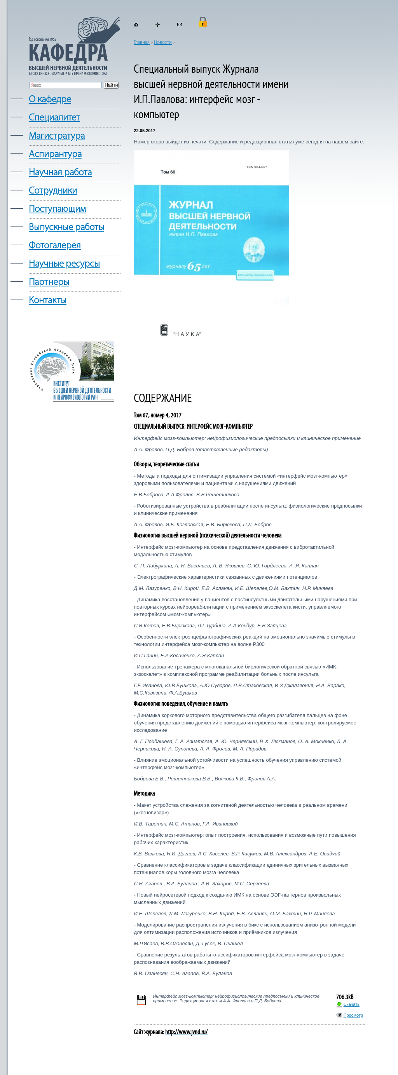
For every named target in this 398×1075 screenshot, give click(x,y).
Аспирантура (55, 154)
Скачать (352, 1004)
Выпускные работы (66, 227)
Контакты (47, 300)
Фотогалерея (55, 246)
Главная (142, 42)
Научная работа (60, 173)
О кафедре (50, 100)
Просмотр (353, 1015)
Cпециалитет (54, 118)
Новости (163, 42)
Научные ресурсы (64, 264)
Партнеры (49, 282)
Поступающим (57, 209)
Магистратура (57, 136)
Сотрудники (53, 191)
